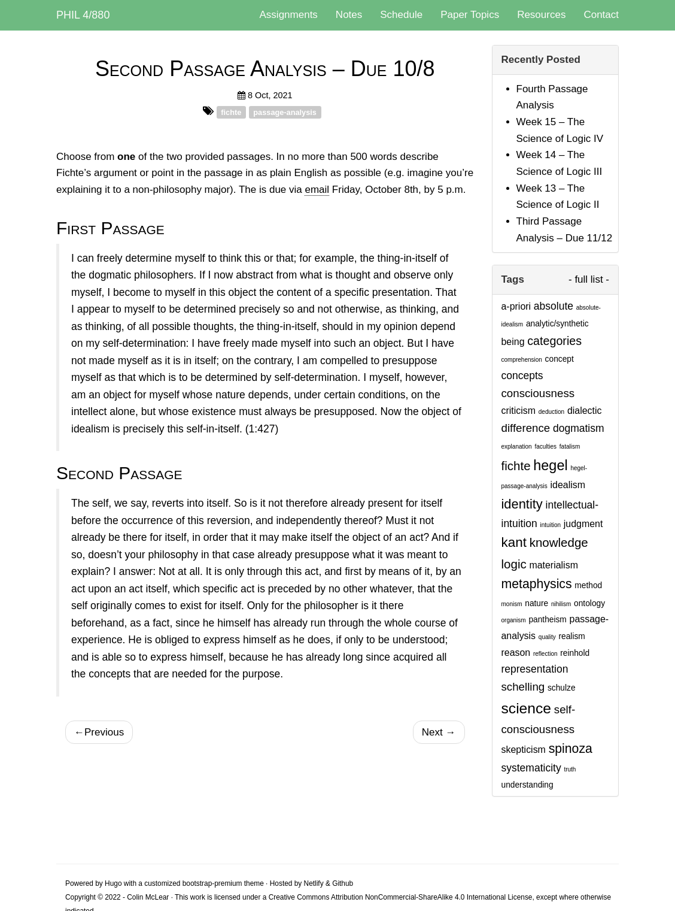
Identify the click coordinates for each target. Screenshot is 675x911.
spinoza (570, 748)
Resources (541, 14)
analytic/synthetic (557, 323)
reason (516, 652)
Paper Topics (469, 14)
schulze (562, 687)
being (513, 342)
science (526, 708)
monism (511, 604)
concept (559, 359)
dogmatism (578, 428)
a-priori (516, 306)
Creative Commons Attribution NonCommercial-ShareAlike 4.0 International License (401, 897)
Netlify (314, 883)
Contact (601, 14)
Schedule (401, 14)
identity (522, 504)
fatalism (570, 446)
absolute (553, 306)
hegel (550, 465)
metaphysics (536, 584)
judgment (583, 524)
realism (571, 636)
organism (513, 620)
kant (514, 542)
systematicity (531, 768)
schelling (523, 686)
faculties (545, 446)
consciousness (538, 393)
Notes (349, 14)
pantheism (547, 619)
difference (526, 428)
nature (536, 603)
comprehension (521, 359)
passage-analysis (285, 111)
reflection (545, 653)
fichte (231, 111)
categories (554, 340)
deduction (551, 411)
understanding (527, 784)
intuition (550, 525)
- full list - (588, 279)
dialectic (584, 410)
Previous (99, 732)
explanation (516, 446)
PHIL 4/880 (83, 15)
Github (342, 883)
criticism (518, 410)
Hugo (113, 883)
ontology (589, 603)
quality (547, 637)
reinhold (574, 653)
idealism (568, 485)
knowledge (559, 542)
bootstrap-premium (212, 883)
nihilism (561, 604)
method (588, 585)
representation (534, 669)
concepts (522, 376)
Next (439, 732)
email (317, 189)
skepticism (523, 749)
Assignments (289, 14)
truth (570, 769)
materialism (553, 565)
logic (514, 564)
